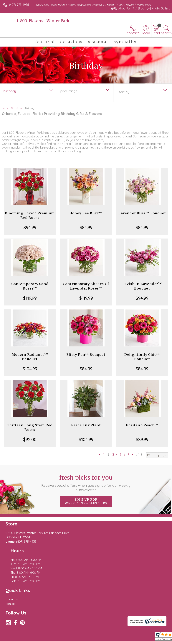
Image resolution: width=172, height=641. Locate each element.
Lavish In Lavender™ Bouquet (142, 286)
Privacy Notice (107, 633)
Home (5, 108)
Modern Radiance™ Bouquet (30, 356)
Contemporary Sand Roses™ (30, 286)
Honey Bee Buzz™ (86, 213)
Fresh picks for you (85, 483)
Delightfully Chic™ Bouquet (142, 356)
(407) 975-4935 (19, 4)
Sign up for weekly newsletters (86, 501)
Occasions (16, 108)
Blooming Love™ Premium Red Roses (30, 215)
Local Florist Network (134, 633)
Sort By (124, 92)
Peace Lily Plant (86, 425)
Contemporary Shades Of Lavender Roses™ (86, 286)
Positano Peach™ (142, 425)
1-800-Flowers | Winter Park (43, 21)
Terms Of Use (85, 633)
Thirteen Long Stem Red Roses (30, 427)
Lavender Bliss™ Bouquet (142, 213)
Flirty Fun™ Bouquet (86, 354)
